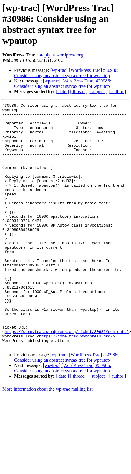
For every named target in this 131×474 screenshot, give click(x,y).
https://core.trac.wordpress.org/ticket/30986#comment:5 (67, 372)
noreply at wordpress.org (59, 54)
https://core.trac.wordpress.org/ (76, 377)
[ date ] (62, 91)
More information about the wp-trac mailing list (47, 431)
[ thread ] (78, 91)
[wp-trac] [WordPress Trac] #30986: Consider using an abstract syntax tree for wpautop (66, 73)
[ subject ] (98, 91)
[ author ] (117, 91)
